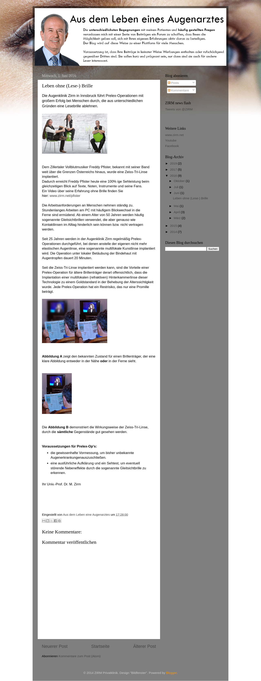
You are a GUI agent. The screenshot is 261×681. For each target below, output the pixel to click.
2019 (174, 163)
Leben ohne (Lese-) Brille (190, 198)
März (177, 218)
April (177, 212)
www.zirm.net (174, 135)
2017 (174, 169)
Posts (173, 82)
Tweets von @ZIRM (179, 109)
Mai (177, 206)
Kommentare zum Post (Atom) (80, 656)
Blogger (171, 672)
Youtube (171, 140)
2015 (174, 225)
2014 (174, 232)
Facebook (172, 146)
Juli (176, 187)
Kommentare (178, 90)
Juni (177, 193)
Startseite (100, 646)
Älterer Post (144, 646)
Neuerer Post (54, 646)
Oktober (180, 181)
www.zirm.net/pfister (65, 196)
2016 (174, 175)
